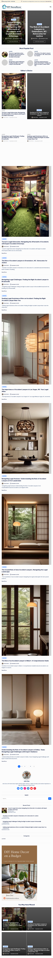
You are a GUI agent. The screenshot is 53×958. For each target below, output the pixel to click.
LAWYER (13, 19)
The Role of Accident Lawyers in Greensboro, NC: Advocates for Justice (39, 31)
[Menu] (50, 6)
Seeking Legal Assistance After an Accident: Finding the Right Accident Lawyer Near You (42, 63)
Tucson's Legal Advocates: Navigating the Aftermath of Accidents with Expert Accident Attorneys (13, 29)
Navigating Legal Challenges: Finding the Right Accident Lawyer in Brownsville (17, 63)
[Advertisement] (27, 154)
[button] (14, 41)
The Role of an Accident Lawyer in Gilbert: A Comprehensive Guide (25, 661)
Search (26, 795)
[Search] (49, 798)
